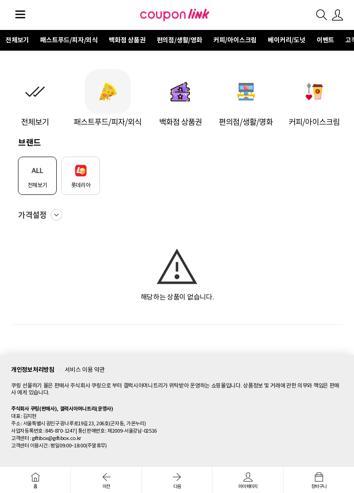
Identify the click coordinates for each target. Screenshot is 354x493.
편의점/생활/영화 (179, 40)
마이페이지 (247, 480)
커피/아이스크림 (235, 40)
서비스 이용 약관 (85, 370)
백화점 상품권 (127, 40)
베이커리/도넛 (287, 40)
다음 (177, 480)
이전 (106, 480)
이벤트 (325, 40)
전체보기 (17, 40)
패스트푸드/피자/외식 (69, 40)
